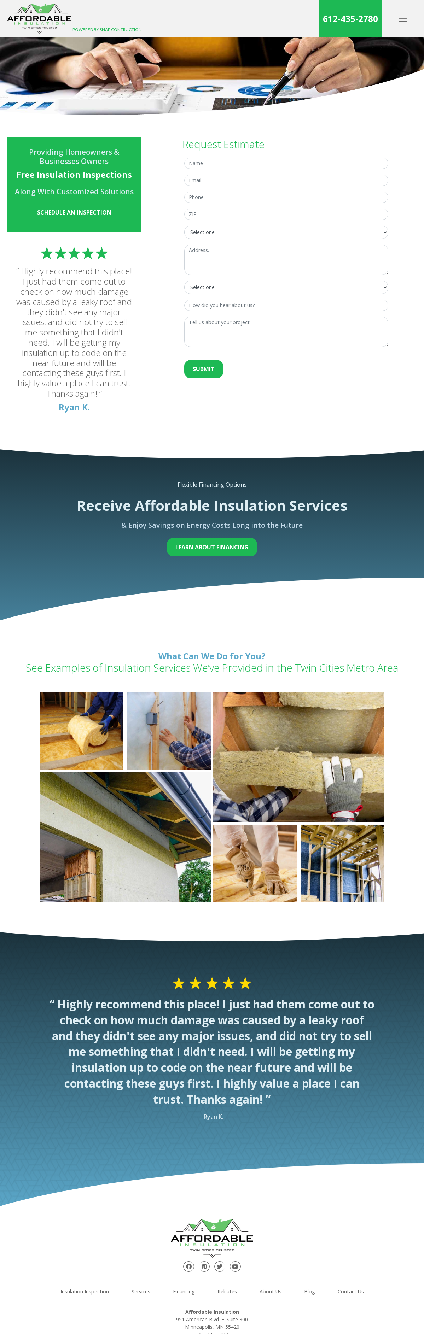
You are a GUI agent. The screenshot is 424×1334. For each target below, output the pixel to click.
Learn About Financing (212, 547)
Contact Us (351, 1291)
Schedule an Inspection (74, 212)
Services (141, 1291)
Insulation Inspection (84, 1291)
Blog (309, 1291)
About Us (270, 1291)
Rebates (227, 1291)
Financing (184, 1291)
